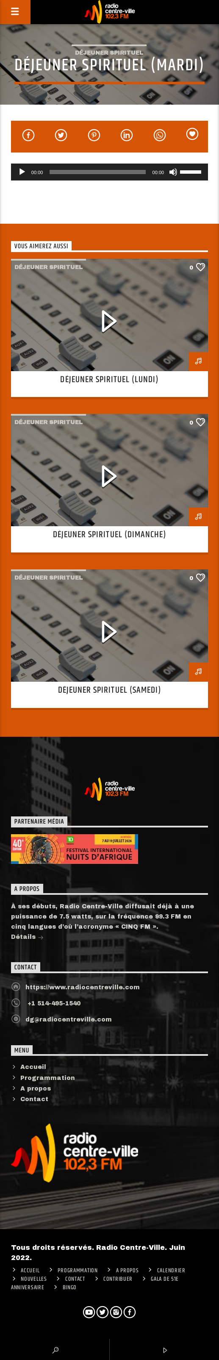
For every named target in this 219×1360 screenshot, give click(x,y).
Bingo (70, 1287)
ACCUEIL (30, 1270)
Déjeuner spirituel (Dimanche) (109, 534)
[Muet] (173, 172)
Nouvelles (34, 1279)
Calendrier (171, 1270)
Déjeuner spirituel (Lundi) (109, 379)
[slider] (97, 172)
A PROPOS (127, 1270)
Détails (27, 938)
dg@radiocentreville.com (68, 1019)
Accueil (33, 1067)
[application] (109, 172)
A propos (35, 1088)
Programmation (47, 1078)
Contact (34, 1099)
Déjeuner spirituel (109, 53)
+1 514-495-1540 (52, 1003)
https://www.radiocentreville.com (82, 987)
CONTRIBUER (118, 1279)
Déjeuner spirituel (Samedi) (109, 690)
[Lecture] (22, 172)
